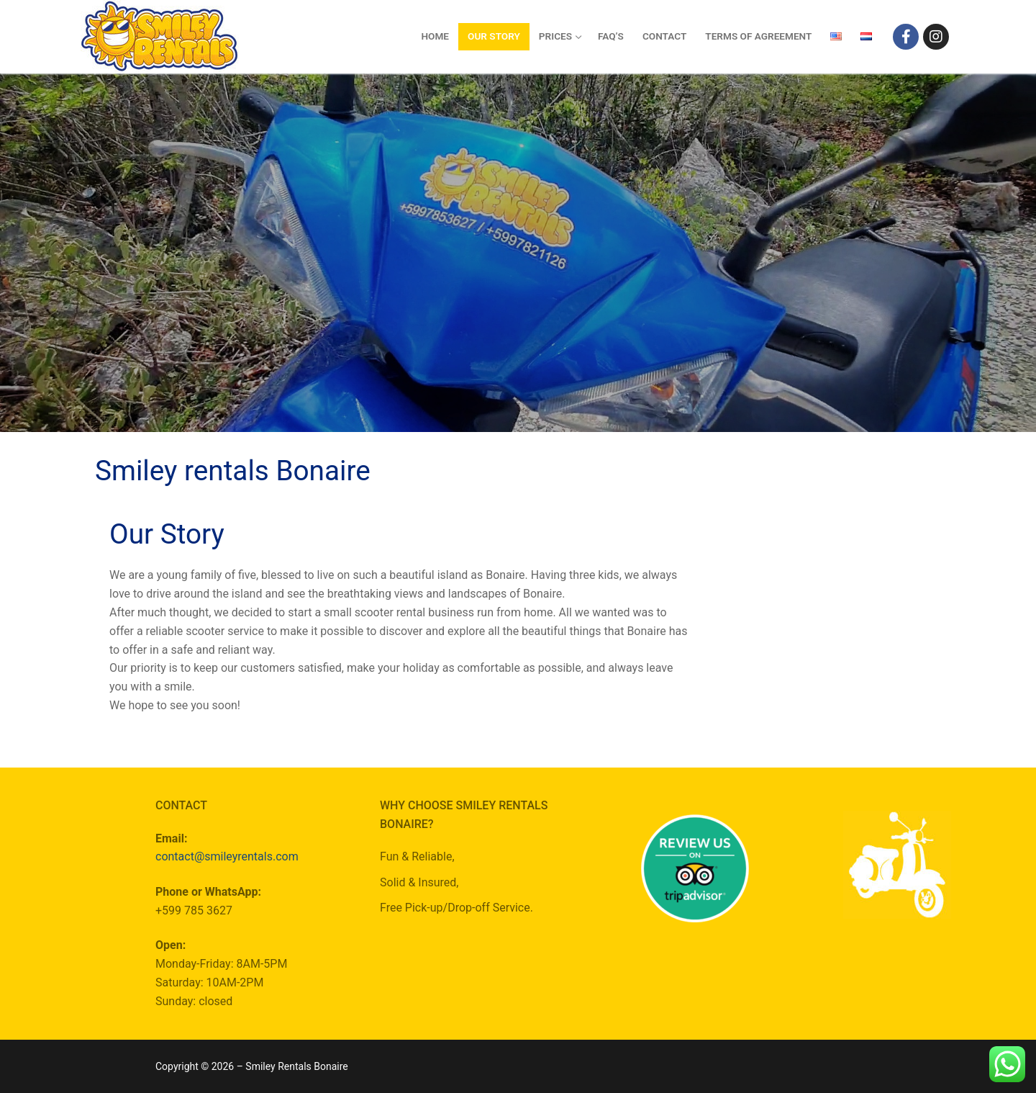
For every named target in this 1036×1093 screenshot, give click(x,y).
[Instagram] (936, 37)
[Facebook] (906, 37)
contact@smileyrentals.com (227, 856)
